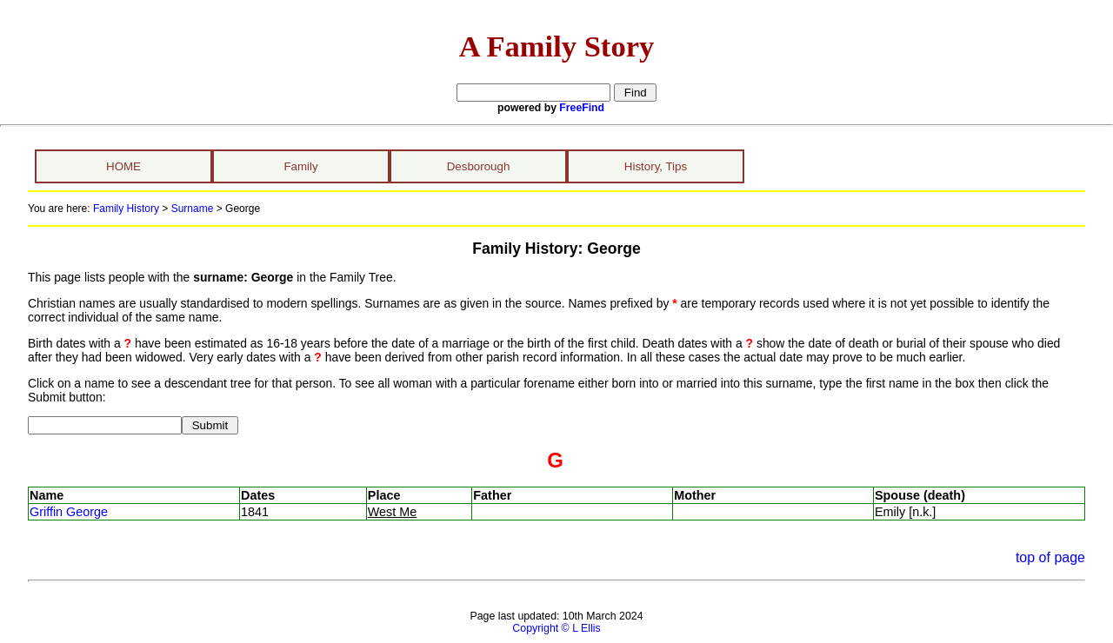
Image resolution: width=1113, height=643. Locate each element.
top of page (1050, 557)
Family (300, 166)
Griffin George (69, 512)
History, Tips (655, 166)
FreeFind (581, 108)
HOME (123, 166)
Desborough (478, 166)
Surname (192, 208)
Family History (126, 208)
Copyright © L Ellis (556, 628)
